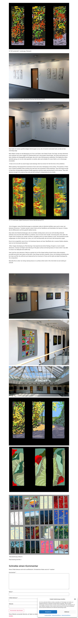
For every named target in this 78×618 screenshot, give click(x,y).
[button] (75, 599)
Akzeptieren (48, 612)
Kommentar (12, 572)
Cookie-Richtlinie (48, 615)
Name (11, 591)
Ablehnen (66, 612)
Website (11, 603)
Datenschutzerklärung (56, 615)
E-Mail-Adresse (13, 597)
